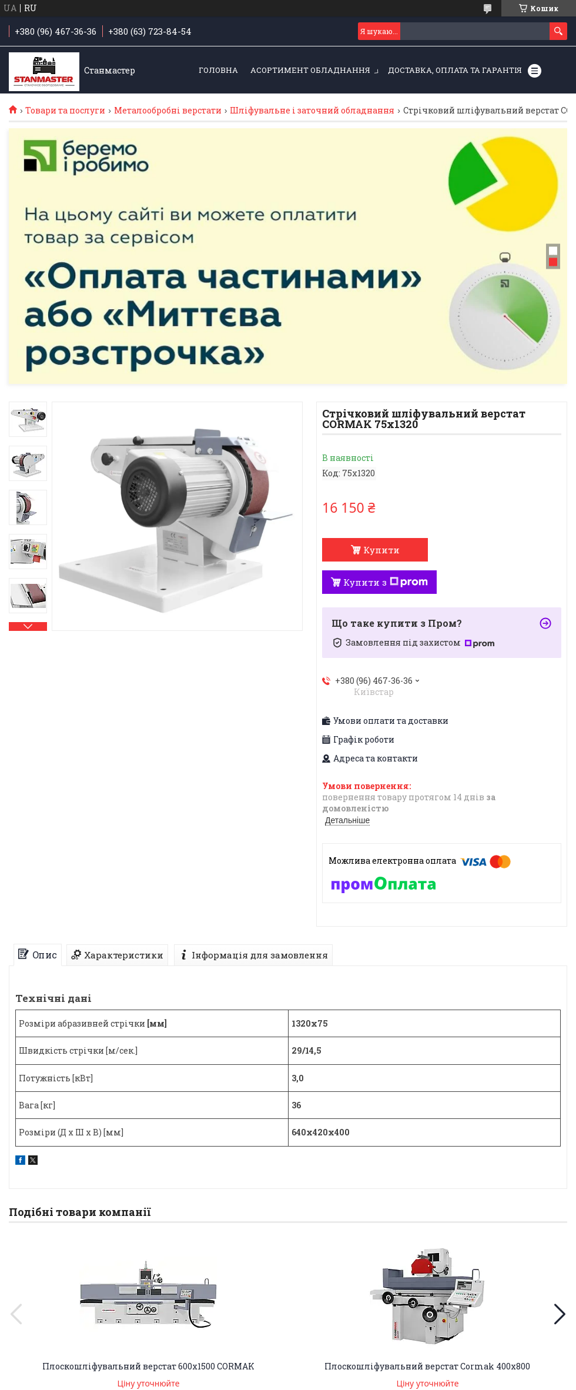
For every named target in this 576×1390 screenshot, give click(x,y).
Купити (381, 550)
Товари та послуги (65, 110)
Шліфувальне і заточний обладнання (312, 110)
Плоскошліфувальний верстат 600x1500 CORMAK (148, 1366)
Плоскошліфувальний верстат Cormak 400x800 (427, 1366)
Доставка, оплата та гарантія (455, 70)
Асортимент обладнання (310, 70)
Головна (218, 70)
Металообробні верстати (168, 110)
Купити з (385, 582)
